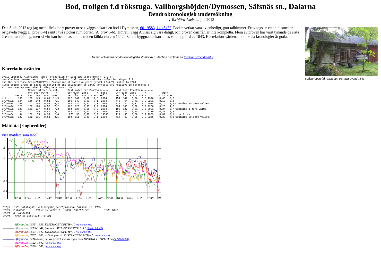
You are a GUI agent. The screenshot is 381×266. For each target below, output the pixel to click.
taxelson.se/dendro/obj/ (198, 57)
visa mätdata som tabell (20, 147)
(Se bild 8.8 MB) (84, 239)
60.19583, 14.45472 (155, 28)
